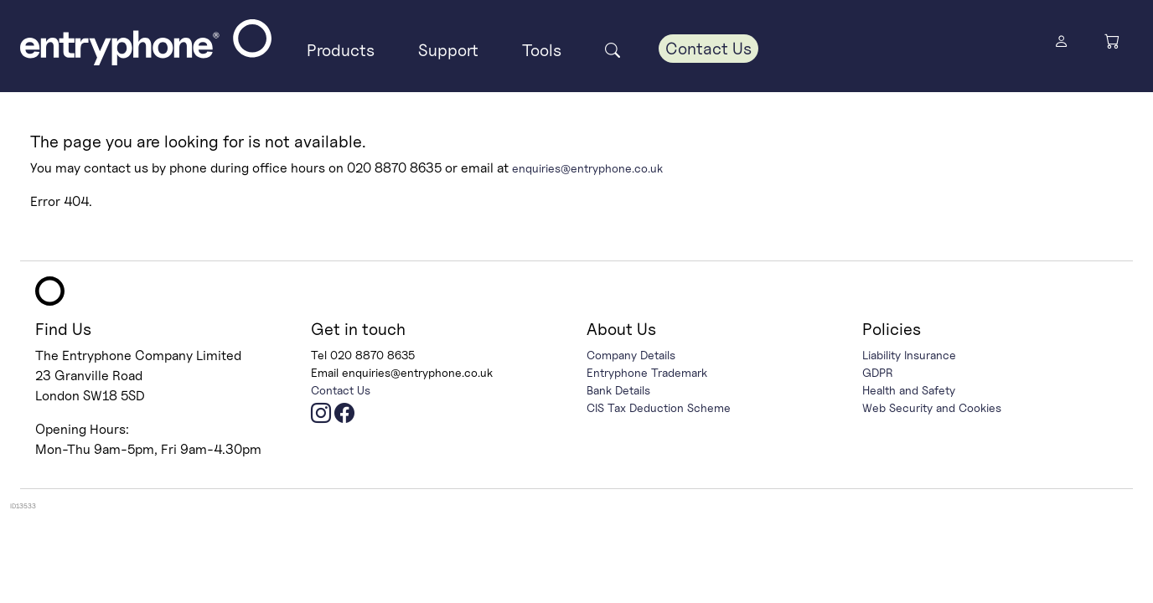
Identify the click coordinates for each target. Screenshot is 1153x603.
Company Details (631, 355)
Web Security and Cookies (931, 407)
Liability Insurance (909, 355)
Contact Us (708, 49)
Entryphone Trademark (647, 372)
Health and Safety (908, 390)
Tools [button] (541, 50)
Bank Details (618, 390)
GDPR (877, 372)
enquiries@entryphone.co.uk (587, 168)
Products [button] (341, 50)
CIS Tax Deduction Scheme (659, 407)
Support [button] (448, 50)
